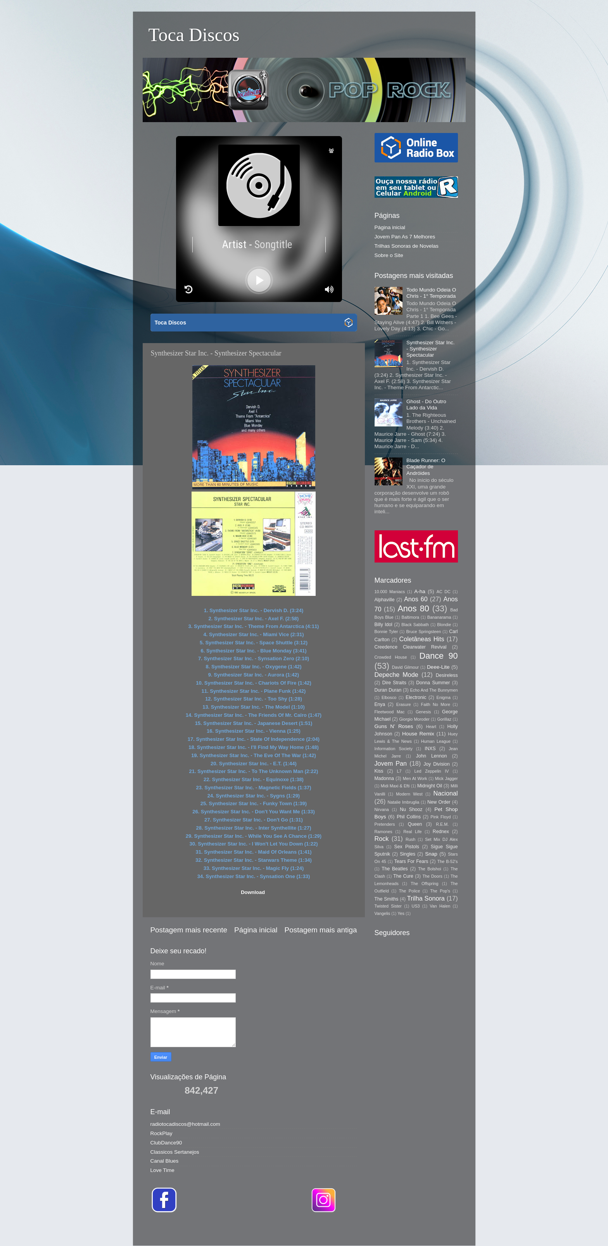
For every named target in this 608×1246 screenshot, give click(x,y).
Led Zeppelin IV (431, 771)
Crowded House (391, 657)
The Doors (432, 876)
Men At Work (415, 778)
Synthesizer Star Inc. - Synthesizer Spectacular (430, 349)
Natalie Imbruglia (404, 802)
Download (253, 892)
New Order (438, 802)
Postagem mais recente (188, 930)
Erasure (403, 704)
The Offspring (424, 883)
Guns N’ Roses (394, 726)
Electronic (416, 697)
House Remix (418, 734)
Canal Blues (164, 1161)
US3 (416, 906)
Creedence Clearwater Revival (411, 647)
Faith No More (435, 704)
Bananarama (439, 617)
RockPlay (161, 1133)
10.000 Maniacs (390, 591)
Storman (358, 1230)
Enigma (443, 697)
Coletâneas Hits (421, 638)
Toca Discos (194, 34)
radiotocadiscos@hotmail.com (185, 1124)
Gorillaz (444, 719)
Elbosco (389, 697)
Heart (431, 726)
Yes (400, 913)
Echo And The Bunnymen (434, 690)
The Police (409, 891)
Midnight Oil (429, 786)
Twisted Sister (388, 906)
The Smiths (387, 899)
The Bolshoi (429, 868)
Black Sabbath (415, 624)
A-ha (419, 591)
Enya (380, 704)
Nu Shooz (411, 809)
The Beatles (395, 869)
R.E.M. (442, 824)
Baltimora (411, 617)
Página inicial (255, 930)
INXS (430, 748)
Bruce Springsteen (423, 631)
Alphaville (385, 599)
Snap (431, 854)
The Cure (403, 876)
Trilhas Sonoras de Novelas (407, 246)
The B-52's (447, 861)
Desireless (447, 675)
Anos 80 (413, 608)
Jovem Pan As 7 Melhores (405, 237)
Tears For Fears (411, 861)
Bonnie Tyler (386, 631)
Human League (436, 741)
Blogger (413, 1230)
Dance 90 (439, 656)
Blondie (444, 624)
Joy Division (436, 764)
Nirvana (382, 809)
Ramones (383, 831)
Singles (407, 854)
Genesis (423, 711)
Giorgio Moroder (414, 719)
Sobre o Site (389, 255)
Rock (382, 838)
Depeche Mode (396, 674)
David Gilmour (405, 667)
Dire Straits (394, 682)
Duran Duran (388, 690)
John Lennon (431, 756)
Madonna (384, 778)
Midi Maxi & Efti (395, 785)
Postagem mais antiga (321, 930)
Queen (415, 824)
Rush (410, 839)
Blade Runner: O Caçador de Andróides (426, 466)
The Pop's (440, 891)
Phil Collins (409, 817)
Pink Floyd (440, 817)
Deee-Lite (438, 667)
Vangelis (382, 913)
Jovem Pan (391, 763)
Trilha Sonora (426, 898)
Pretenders (385, 824)
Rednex (441, 831)
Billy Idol (383, 624)
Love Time (162, 1170)
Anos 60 (416, 598)
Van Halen (440, 906)
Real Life (412, 831)
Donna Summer (433, 682)
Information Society (394, 748)
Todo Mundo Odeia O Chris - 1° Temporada (431, 293)
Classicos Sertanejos (174, 1152)
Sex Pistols (406, 846)
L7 (399, 771)
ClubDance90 (166, 1143)
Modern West (409, 794)
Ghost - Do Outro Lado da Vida (426, 405)
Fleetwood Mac (390, 711)
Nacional (446, 793)
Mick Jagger (446, 778)
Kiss (379, 771)
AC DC (444, 591)
